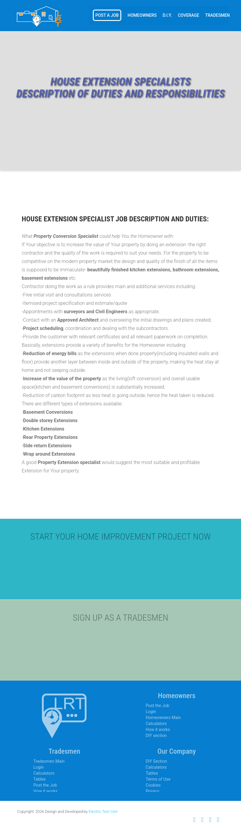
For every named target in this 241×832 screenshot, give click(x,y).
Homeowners (142, 15)
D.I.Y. (167, 15)
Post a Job (107, 15)
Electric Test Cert (103, 811)
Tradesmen (217, 15)
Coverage (188, 15)
